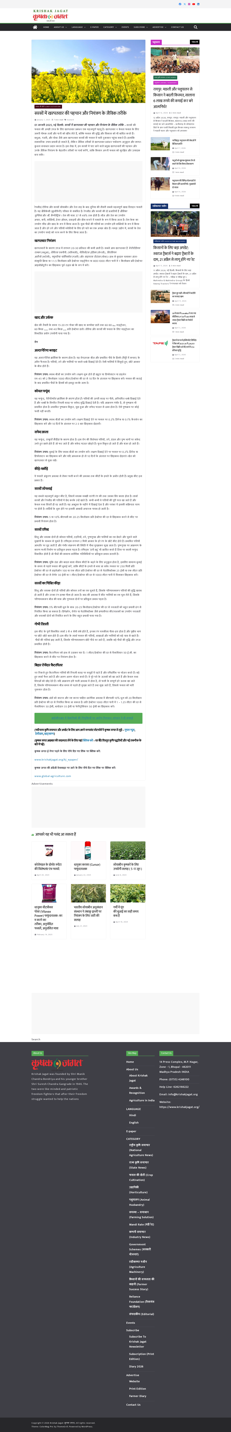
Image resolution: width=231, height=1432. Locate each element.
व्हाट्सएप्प (49, 733)
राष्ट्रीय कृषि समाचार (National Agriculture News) (141, 1150)
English (134, 1122)
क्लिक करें (88, 740)
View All (195, 42)
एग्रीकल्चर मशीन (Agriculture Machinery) (170, 241)
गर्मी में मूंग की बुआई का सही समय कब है (125, 911)
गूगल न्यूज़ (129, 730)
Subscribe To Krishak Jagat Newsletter (137, 1341)
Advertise (158, 27)
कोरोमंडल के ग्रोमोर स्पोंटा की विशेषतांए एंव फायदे (47, 866)
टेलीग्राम (39, 733)
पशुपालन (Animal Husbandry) (166, 83)
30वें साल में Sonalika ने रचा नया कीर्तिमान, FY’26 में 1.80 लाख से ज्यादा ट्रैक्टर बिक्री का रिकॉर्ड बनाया (184, 318)
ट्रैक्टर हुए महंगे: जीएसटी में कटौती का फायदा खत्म (183, 295)
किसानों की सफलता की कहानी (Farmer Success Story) (141, 1284)
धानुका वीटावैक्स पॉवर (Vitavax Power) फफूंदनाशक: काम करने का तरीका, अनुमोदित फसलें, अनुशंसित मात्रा (48, 917)
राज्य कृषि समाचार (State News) (165, 77)
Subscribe (139, 27)
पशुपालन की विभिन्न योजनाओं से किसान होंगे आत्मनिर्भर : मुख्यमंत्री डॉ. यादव (184, 184)
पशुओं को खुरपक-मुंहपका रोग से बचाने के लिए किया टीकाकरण (183, 162)
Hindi (132, 1115)
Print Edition (137, 1389)
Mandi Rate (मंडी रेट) (141, 1224)
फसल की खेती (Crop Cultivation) (48, 106)
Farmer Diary (137, 1396)
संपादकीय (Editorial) (141, 1314)
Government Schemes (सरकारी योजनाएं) (140, 1249)
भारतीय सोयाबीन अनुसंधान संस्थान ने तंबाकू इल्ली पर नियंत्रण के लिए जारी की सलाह (88, 913)
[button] (65, 27)
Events (125, 27)
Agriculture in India (142, 1100)
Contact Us (177, 27)
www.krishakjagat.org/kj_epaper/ (55, 759)
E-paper (94, 27)
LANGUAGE (77, 27)
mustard (70, 119)
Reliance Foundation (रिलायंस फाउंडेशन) (142, 1301)
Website (134, 1381)
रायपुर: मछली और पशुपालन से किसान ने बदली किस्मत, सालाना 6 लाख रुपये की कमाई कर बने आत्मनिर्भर (174, 98)
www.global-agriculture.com (52, 776)
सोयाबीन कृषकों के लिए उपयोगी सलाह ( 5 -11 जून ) (127, 866)
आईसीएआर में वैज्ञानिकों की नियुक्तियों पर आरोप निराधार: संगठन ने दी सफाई (92, 718)
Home (46, 27)
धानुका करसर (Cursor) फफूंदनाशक (87, 866)
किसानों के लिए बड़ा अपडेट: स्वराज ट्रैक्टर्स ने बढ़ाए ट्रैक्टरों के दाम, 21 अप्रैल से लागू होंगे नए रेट (174, 254)
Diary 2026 (136, 1366)
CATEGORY (108, 27)
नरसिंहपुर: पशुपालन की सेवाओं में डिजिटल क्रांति (184, 142)
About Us (59, 27)
